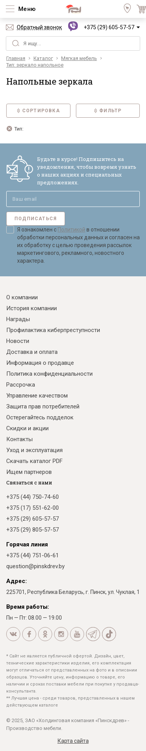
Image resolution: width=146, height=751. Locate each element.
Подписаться (35, 218)
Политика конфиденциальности (49, 373)
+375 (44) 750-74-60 (32, 496)
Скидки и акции (27, 428)
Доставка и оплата (32, 351)
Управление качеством (37, 395)
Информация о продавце (40, 362)
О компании (22, 297)
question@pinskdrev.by (35, 566)
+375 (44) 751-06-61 (32, 555)
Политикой (71, 229)
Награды (18, 319)
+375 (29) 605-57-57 (109, 27)
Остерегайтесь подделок (40, 417)
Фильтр (107, 110)
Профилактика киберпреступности (53, 330)
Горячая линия (27, 544)
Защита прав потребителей (42, 406)
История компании (31, 308)
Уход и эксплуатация (34, 450)
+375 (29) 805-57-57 (32, 529)
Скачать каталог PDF (34, 461)
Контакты (19, 439)
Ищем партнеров (29, 471)
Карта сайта (73, 741)
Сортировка (38, 110)
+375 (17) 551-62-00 (32, 507)
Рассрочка (20, 384)
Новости (17, 341)
